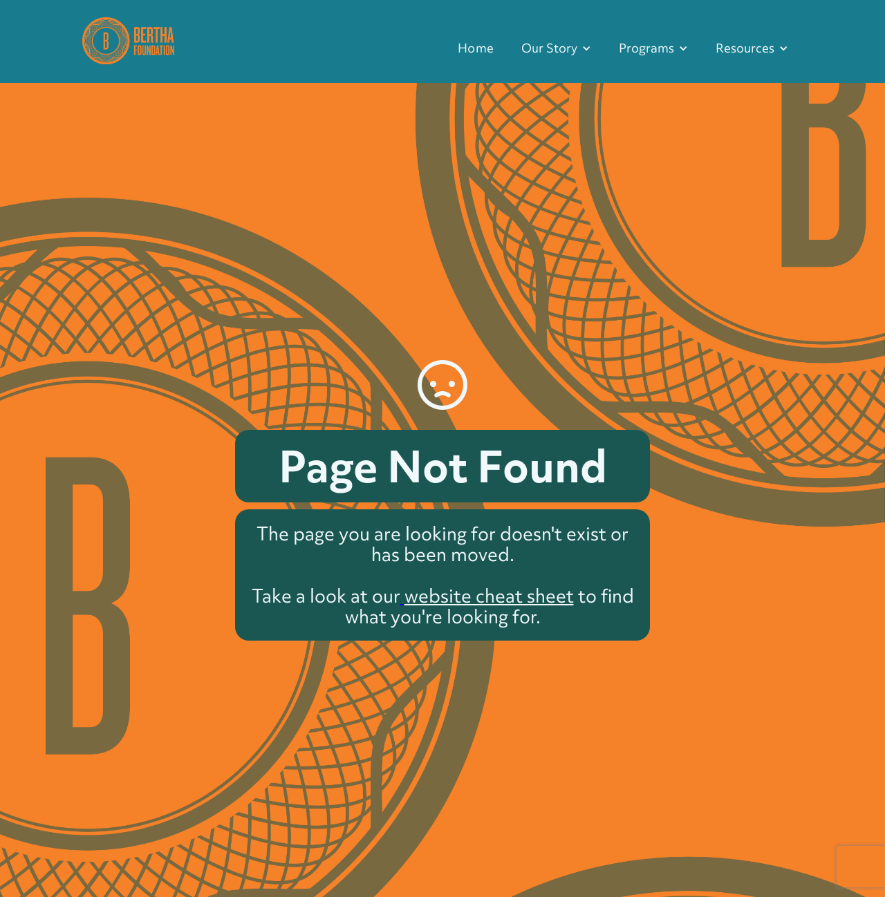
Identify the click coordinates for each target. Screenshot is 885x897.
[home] (128, 39)
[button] (556, 48)
